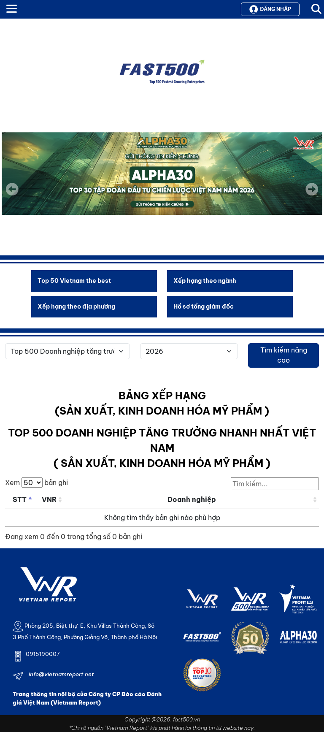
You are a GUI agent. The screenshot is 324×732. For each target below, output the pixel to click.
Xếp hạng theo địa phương (76, 306)
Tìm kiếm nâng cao (283, 355)
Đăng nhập (270, 9)
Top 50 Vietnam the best (74, 281)
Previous (12, 189)
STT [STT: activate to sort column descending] (20, 499)
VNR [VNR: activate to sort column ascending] (49, 499)
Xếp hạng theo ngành (204, 281)
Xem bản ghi (36, 482)
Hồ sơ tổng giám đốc (203, 306)
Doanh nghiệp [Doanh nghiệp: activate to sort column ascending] (191, 499)
